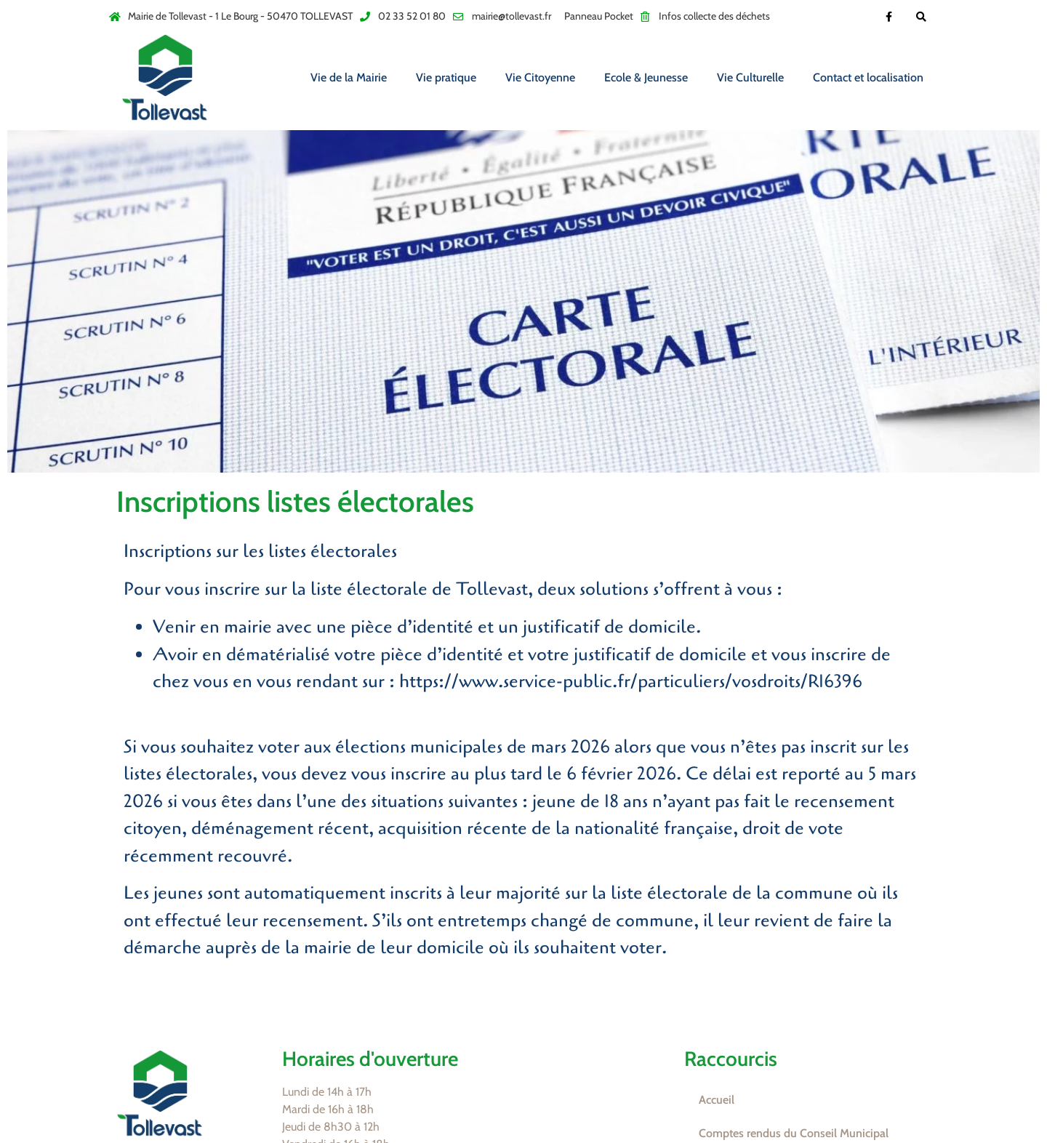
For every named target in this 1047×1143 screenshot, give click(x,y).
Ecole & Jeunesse (646, 77)
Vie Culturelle (750, 77)
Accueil (716, 1100)
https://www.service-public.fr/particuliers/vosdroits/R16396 (630, 681)
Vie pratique (446, 77)
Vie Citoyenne (540, 77)
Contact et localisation (868, 77)
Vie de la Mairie (348, 77)
